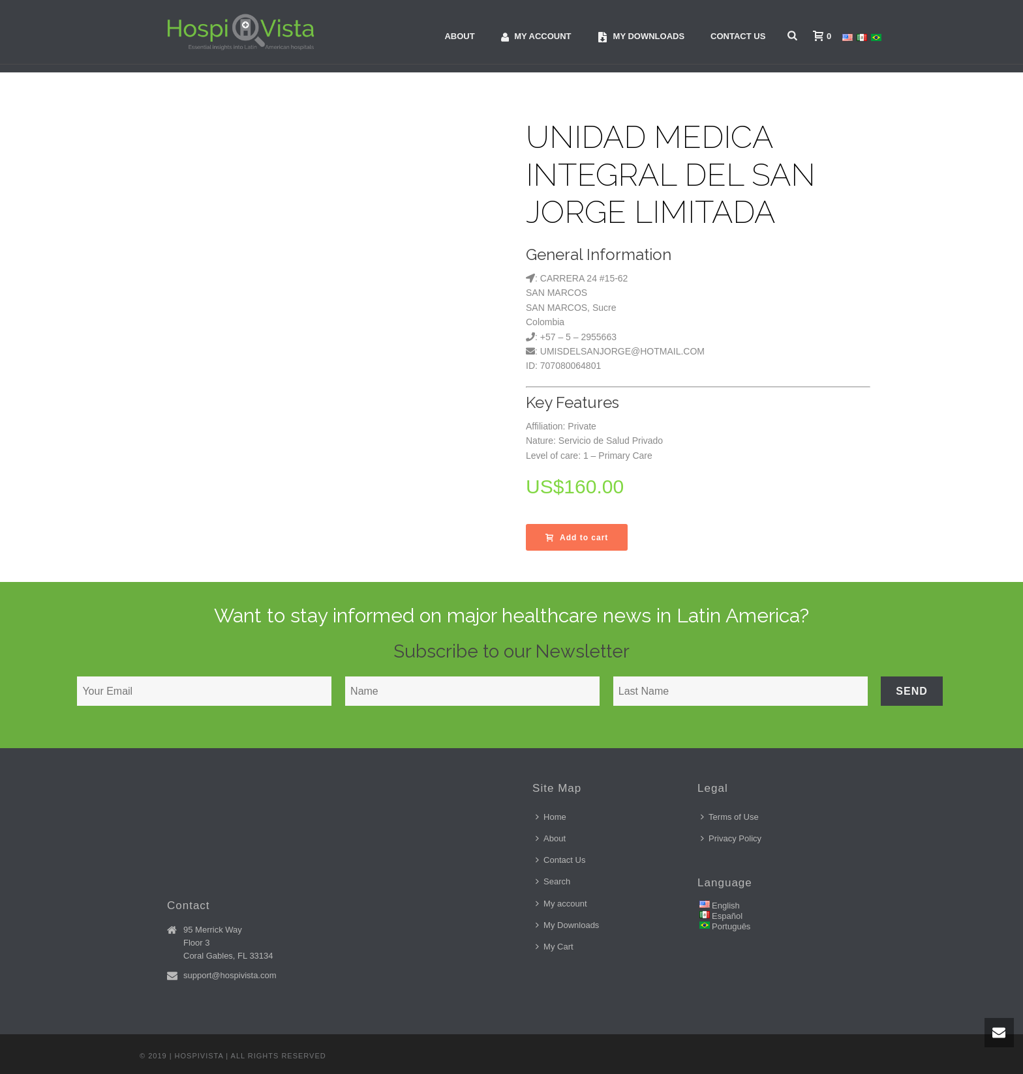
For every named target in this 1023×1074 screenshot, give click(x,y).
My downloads (641, 36)
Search (553, 881)
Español (727, 916)
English (726, 905)
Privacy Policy (731, 838)
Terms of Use (730, 817)
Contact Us (737, 36)
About (459, 36)
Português (731, 926)
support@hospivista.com (230, 975)
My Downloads (567, 925)
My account (536, 36)
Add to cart (576, 537)
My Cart (554, 946)
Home (551, 817)
